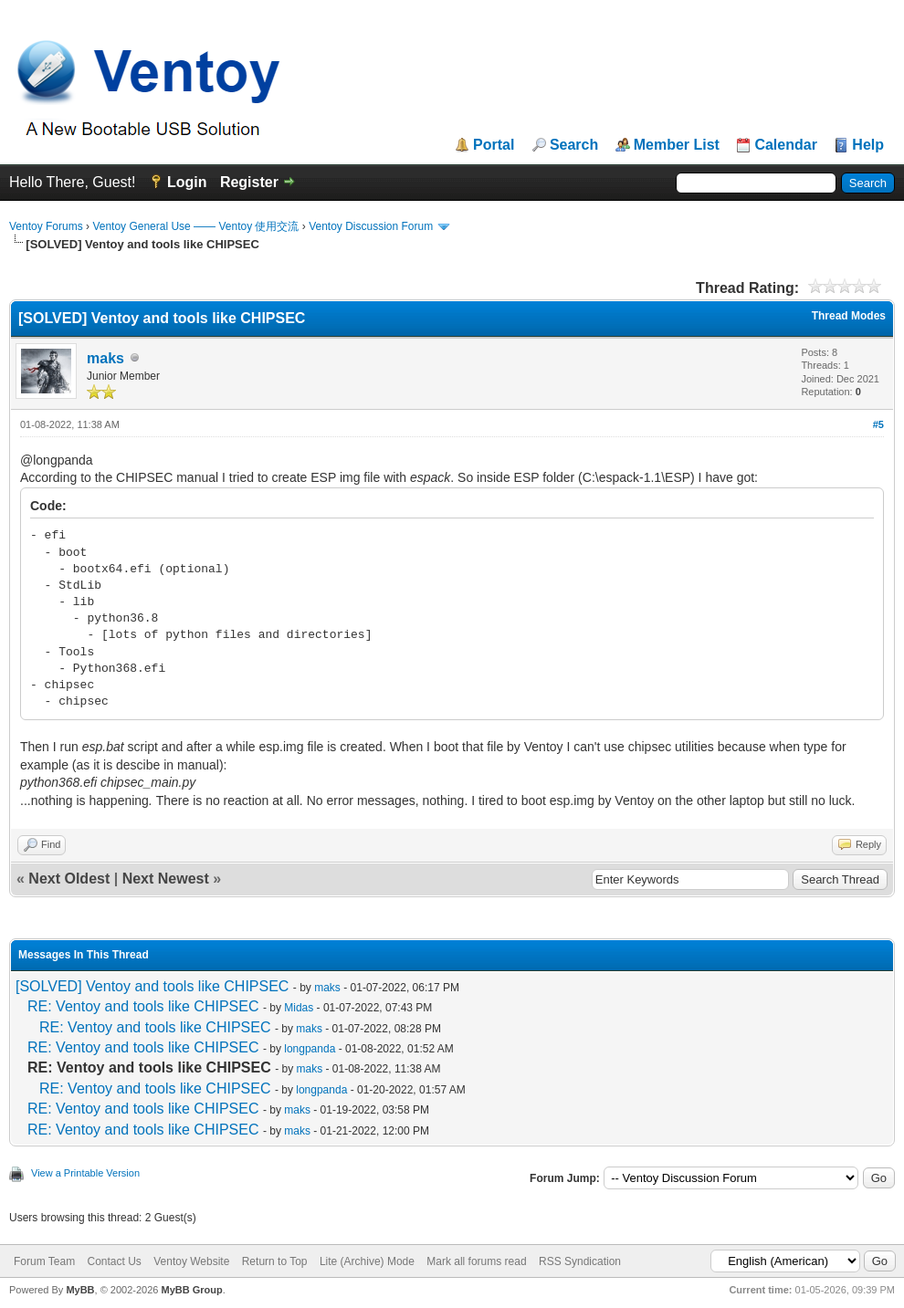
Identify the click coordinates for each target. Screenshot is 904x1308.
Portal (493, 145)
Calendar (785, 145)
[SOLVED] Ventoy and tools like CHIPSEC (152, 986)
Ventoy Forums (46, 226)
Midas (298, 1007)
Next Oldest (69, 878)
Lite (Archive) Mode (367, 1261)
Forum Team (44, 1261)
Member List (677, 145)
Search (574, 145)
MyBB (80, 1289)
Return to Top (275, 1261)
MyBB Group (191, 1289)
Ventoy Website (191, 1261)
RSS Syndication (580, 1261)
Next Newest (165, 878)
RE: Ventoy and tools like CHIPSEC (142, 1006)
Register (249, 182)
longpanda (309, 1048)
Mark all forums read (476, 1261)
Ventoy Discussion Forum (371, 226)
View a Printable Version (85, 1172)
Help (868, 145)
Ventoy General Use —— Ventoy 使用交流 (195, 226)
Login (187, 182)
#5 (878, 424)
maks (105, 358)
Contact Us (114, 1261)
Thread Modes (849, 315)
